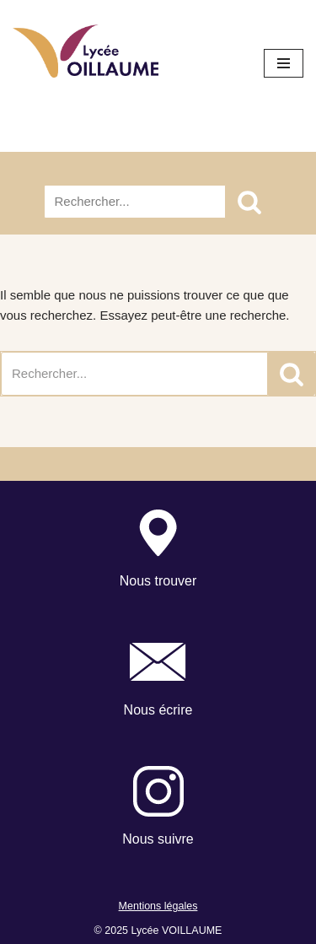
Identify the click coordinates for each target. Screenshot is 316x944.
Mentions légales (158, 906)
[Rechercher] (135, 201)
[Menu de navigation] (283, 63)
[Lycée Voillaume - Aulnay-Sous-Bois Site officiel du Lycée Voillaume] (85, 51)
